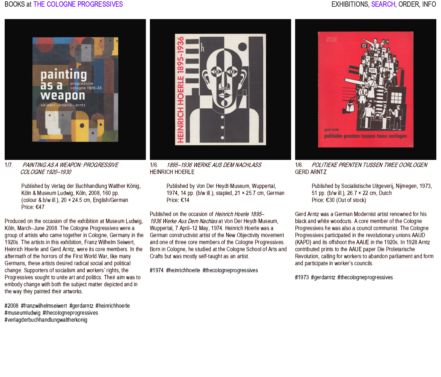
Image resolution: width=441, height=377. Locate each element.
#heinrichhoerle (113, 305)
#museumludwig (22, 312)
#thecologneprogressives (70, 312)
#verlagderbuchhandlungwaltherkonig (46, 319)
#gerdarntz (82, 305)
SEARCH (383, 8)
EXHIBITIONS (350, 8)
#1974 (157, 270)
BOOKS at (18, 8)
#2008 (11, 305)
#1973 (302, 277)
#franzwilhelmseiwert (44, 305)
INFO (429, 8)
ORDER (409, 8)
